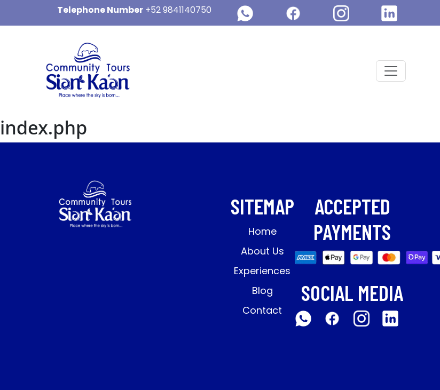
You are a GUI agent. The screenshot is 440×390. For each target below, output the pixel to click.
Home (262, 231)
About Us (262, 251)
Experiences (262, 270)
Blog (262, 290)
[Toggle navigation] (391, 71)
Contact (262, 310)
